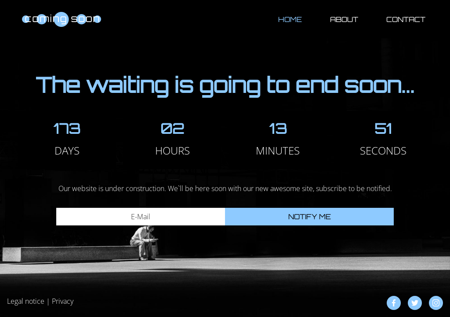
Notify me (309, 216)
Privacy (62, 301)
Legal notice (25, 301)
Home (290, 19)
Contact (405, 19)
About (344, 19)
